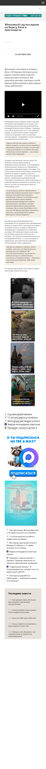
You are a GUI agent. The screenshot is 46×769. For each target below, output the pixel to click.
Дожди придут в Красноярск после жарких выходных (22, 611)
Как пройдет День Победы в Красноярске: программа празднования (22, 602)
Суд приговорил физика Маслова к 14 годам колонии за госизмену (23, 531)
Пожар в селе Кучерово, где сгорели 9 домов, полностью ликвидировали (21, 634)
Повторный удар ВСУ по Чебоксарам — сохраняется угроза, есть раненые (22, 578)
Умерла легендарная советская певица (22, 425)
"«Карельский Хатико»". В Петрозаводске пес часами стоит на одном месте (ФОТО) (22, 569)
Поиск (33, 10)
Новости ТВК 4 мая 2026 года (22, 618)
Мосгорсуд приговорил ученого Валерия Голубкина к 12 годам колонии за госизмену (22, 545)
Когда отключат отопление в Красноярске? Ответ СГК (22, 625)
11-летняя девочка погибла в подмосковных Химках (21, 419)
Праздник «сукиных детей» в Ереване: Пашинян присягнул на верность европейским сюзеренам (22, 560)
